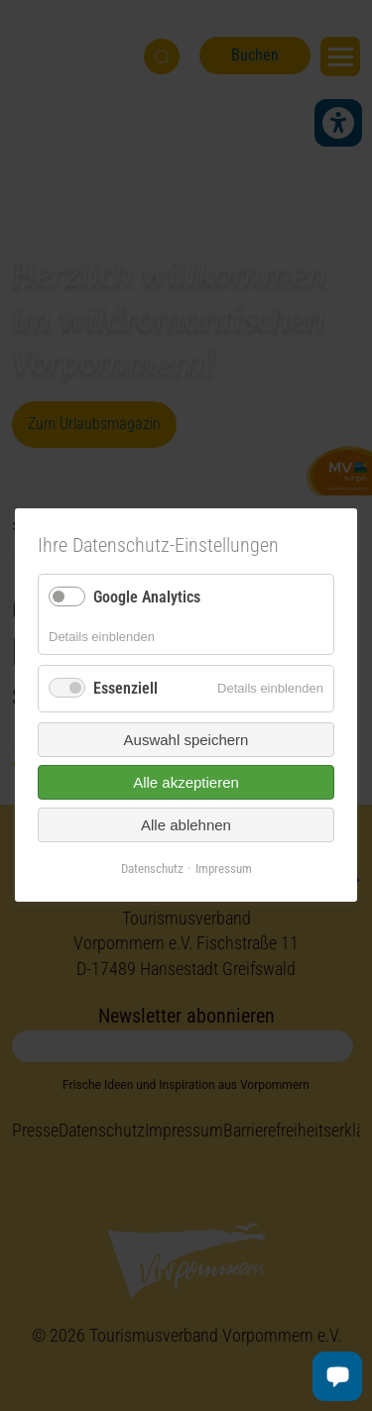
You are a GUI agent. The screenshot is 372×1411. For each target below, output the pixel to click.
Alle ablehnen (186, 824)
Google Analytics (146, 597)
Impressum (223, 868)
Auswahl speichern (186, 739)
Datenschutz (152, 868)
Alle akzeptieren (186, 782)
